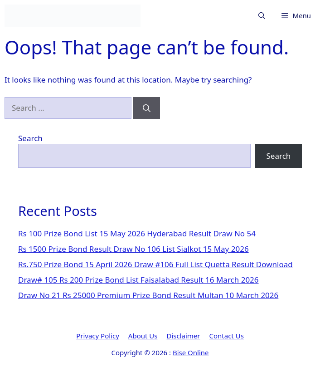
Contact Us (226, 335)
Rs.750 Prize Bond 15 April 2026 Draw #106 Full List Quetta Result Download (155, 264)
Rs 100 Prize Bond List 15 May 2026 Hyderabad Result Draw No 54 (137, 233)
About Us (143, 335)
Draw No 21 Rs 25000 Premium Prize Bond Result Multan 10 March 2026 (148, 295)
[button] (261, 15)
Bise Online (191, 352)
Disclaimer (183, 335)
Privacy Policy (97, 335)
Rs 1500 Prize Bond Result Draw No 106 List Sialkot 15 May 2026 (133, 249)
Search (30, 138)
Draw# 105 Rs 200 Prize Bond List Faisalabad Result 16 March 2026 (138, 279)
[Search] (146, 108)
